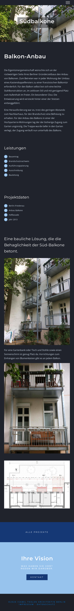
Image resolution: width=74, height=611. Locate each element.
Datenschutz (46, 604)
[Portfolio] (37, 532)
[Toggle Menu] (67, 2)
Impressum (26, 604)
